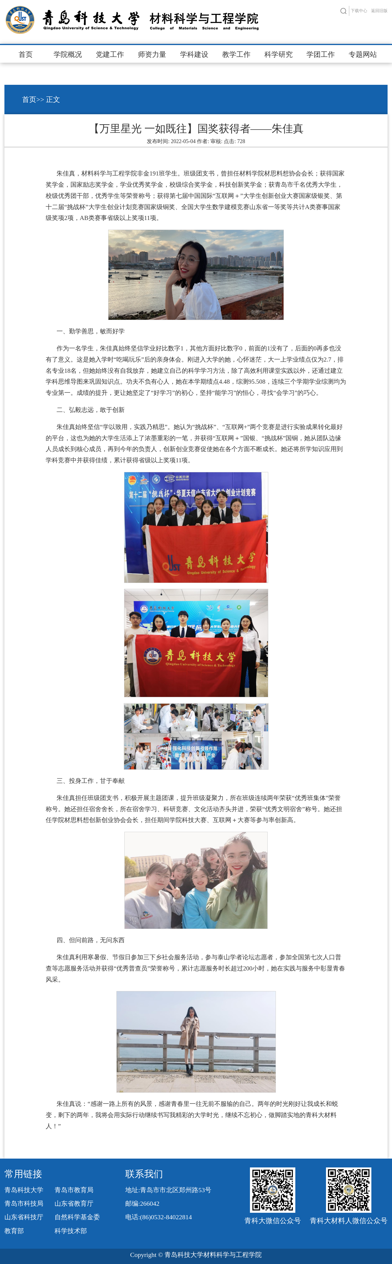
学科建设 (194, 54)
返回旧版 (379, 11)
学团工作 (321, 54)
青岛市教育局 (74, 1190)
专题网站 (363, 54)
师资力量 (152, 54)
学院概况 (68, 54)
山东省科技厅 (23, 1217)
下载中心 (359, 11)
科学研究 (278, 54)
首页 (26, 54)
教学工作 (236, 54)
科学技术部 (71, 1231)
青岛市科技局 (23, 1203)
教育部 (14, 1231)
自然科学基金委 (77, 1217)
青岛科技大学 (23, 1190)
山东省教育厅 (74, 1203)
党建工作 (110, 54)
